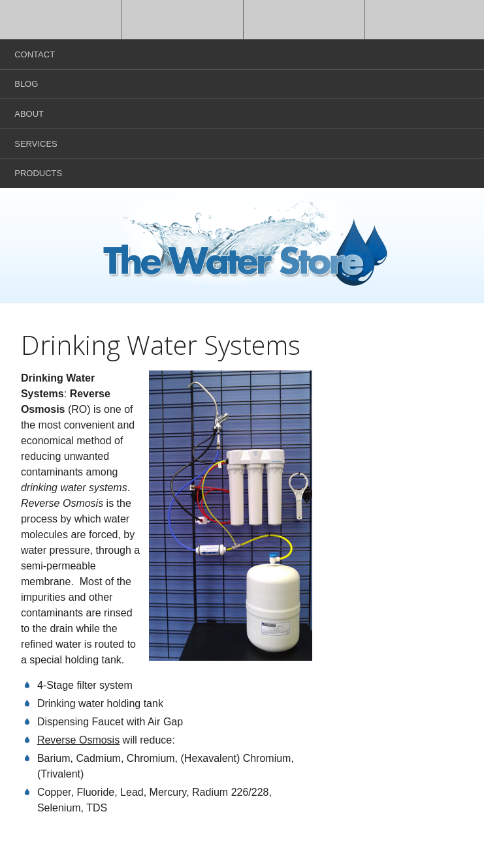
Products (38, 173)
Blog (26, 84)
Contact (34, 54)
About (29, 114)
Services (35, 144)
